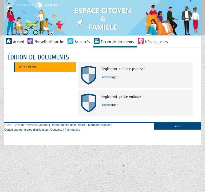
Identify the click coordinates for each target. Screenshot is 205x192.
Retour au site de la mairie (68, 124)
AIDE (177, 126)
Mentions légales (99, 124)
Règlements (28, 67)
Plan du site (72, 129)
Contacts (56, 129)
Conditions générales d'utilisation (26, 129)
